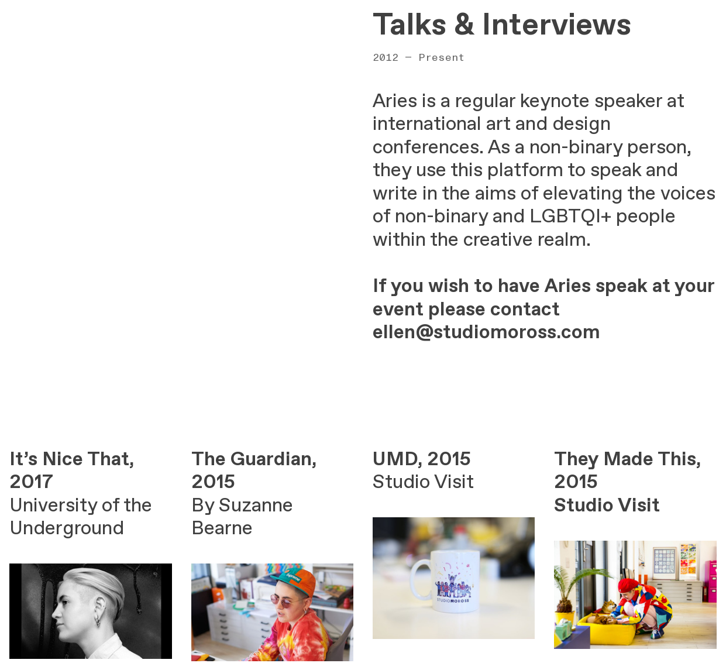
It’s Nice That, (71, 459)
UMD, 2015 (422, 459)
